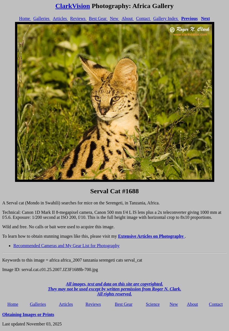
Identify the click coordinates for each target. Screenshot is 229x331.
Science (153, 304)
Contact (143, 18)
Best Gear (98, 18)
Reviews (78, 18)
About (128, 18)
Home (25, 18)
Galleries (42, 18)
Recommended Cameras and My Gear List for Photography (66, 245)
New (114, 18)
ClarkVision (72, 5)
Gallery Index (166, 18)
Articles (60, 18)
